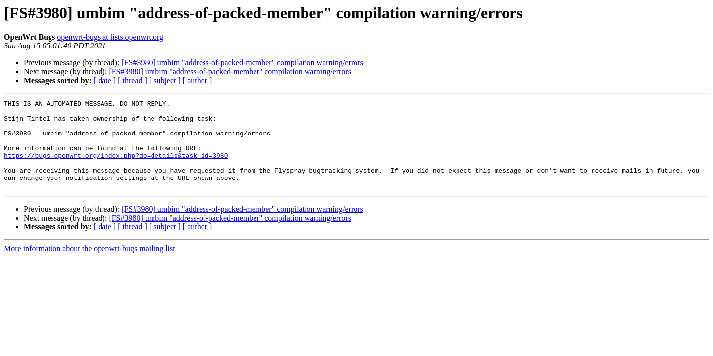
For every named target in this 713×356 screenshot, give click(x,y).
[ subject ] (165, 80)
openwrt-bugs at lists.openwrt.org (110, 37)
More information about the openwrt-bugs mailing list (89, 266)
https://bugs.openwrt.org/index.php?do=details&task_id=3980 (116, 167)
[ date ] (105, 80)
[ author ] (197, 80)
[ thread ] (132, 80)
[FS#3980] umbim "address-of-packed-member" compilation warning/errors (242, 62)
